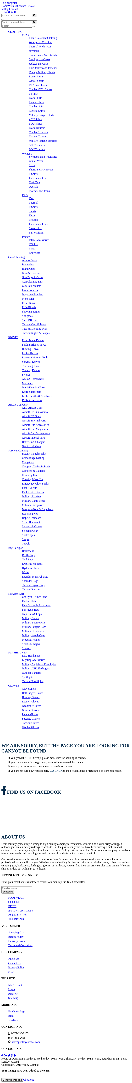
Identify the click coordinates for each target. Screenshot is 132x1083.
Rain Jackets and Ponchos (43, 67)
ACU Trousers (37, 145)
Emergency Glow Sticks (35, 483)
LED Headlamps (31, 655)
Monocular (28, 298)
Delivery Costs (16, 941)
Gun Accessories (31, 273)
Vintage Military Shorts (42, 72)
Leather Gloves (30, 701)
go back (56, 770)
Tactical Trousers (38, 136)
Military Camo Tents (33, 500)
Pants (32, 248)
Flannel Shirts (36, 102)
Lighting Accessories (33, 659)
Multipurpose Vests (39, 59)
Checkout (28, 1079)
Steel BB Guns (30, 320)
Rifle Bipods (29, 307)
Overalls (33, 186)
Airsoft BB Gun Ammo (35, 412)
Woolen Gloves (30, 727)
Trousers (33, 219)
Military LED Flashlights (36, 668)
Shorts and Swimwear (41, 169)
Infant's (26, 236)
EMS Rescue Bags (32, 563)
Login (4, 2)
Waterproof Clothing (40, 42)
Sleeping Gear (30, 530)
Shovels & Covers (32, 526)
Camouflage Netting (33, 457)
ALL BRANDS (16, 919)
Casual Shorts (36, 80)
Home (4, 5)
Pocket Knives (30, 353)
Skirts (32, 165)
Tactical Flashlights (32, 681)
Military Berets (30, 618)
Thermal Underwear (40, 46)
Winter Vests (36, 161)
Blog (11, 1015)
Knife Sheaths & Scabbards (37, 396)
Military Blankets (31, 496)
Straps (25, 539)
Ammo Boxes (29, 260)
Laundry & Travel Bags (35, 576)
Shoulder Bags (30, 580)
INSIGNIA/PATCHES (20, 910)
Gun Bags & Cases (32, 277)
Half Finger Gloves (32, 693)
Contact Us (23, 5)
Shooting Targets (31, 311)
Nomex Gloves (30, 710)
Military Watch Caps (33, 635)
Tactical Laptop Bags (33, 585)
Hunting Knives (31, 348)
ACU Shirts (35, 119)
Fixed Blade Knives (33, 340)
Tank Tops (34, 182)
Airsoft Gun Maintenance (36, 433)
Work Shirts (35, 97)
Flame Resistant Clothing (43, 37)
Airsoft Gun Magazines (35, 429)
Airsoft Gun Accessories (35, 424)
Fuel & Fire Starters (33, 492)
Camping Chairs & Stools (36, 466)
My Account (15, 985)
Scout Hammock (31, 522)
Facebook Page (16, 1011)
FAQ (11, 971)
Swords (26, 374)
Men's (25, 34)
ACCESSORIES (17, 914)
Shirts (32, 215)
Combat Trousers (38, 132)
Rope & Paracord (31, 517)
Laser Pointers (30, 290)
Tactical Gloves (30, 722)
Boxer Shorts (36, 76)
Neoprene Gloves (31, 705)
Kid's (25, 195)
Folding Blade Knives (34, 344)
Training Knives (31, 370)
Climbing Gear (30, 475)
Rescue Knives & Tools (35, 357)
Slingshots (28, 315)
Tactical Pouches (31, 589)
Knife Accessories (32, 400)
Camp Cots (28, 462)
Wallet (25, 572)
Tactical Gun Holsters (34, 324)
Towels (26, 543)
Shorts (32, 211)
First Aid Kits (29, 487)
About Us (13, 958)
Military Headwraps (33, 631)
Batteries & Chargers (33, 441)
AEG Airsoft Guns (32, 407)
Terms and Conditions (20, 945)
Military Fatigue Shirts (41, 115)
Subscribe (8, 891)
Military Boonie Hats (33, 622)
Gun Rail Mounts (31, 285)
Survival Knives (31, 361)
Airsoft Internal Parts (33, 437)
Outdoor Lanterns (31, 672)
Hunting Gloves (31, 697)
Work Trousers (37, 127)
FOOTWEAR (16, 897)
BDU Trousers (37, 149)
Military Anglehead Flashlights (39, 664)
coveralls (34, 50)
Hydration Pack (30, 568)
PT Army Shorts (38, 85)
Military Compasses (33, 505)
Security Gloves (31, 718)
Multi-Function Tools (34, 387)
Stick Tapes (28, 535)
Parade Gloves (30, 714)
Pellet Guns (28, 303)
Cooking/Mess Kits (32, 479)
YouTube (13, 1020)
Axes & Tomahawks (33, 378)
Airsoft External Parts (34, 420)
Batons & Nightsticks (34, 453)
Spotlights (27, 677)
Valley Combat (9, 9)
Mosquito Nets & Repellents (37, 509)
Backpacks (28, 550)
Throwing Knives (31, 366)
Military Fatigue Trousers (43, 140)
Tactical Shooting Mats (34, 328)
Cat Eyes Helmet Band (34, 596)
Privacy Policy (16, 967)
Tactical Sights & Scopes (36, 333)
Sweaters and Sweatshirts (43, 55)
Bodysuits (34, 252)
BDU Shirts (35, 123)
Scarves (26, 648)
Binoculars (28, 264)
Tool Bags (27, 559)
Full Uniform (36, 232)
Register (12, 2)
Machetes (27, 383)
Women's (27, 153)
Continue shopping (12, 1080)
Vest (31, 198)
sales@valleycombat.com (26, 1042)
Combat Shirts (37, 106)
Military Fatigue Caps (34, 626)
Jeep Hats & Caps (32, 614)
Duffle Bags (28, 555)
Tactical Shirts (37, 110)
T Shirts (33, 93)
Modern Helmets (31, 639)
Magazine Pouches (32, 294)
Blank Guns (28, 268)
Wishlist (12, 5)
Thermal (33, 202)
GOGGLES (14, 902)
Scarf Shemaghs (31, 644)
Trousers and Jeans (39, 190)
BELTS (12, 906)
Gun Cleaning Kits (32, 281)
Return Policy (15, 936)
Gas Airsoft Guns (31, 446)
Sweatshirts (35, 228)
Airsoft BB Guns (31, 416)
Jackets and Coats (38, 63)
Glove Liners (29, 688)
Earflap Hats (29, 601)
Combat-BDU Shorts (40, 89)
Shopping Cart (16, 932)
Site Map (13, 997)
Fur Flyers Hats (30, 609)
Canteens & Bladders (33, 470)
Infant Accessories (39, 239)
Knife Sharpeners (31, 391)
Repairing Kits (30, 513)
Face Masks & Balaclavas (36, 605)
